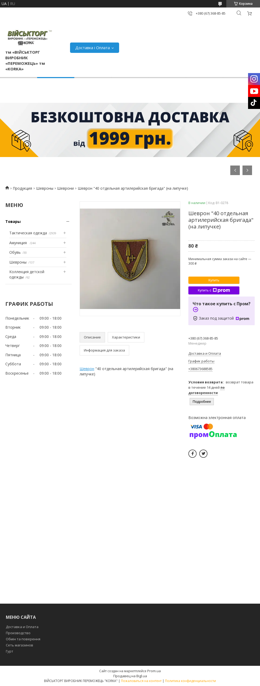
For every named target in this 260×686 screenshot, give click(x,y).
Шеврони (65, 188)
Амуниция (18, 242)
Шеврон (87, 368)
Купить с (214, 290)
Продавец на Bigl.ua (130, 676)
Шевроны (44, 188)
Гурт (9, 651)
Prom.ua (154, 670)
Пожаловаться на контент (141, 681)
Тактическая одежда (28, 232)
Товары (13, 221)
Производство (18, 632)
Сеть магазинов (19, 645)
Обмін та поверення (23, 639)
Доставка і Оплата (92, 47)
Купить (213, 280)
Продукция (22, 188)
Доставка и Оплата (22, 626)
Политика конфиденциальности (190, 681)
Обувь (15, 252)
